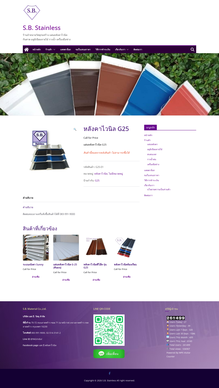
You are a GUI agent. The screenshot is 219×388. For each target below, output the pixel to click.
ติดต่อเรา (138, 49)
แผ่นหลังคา (152, 144)
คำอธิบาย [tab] (28, 197)
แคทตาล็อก (65, 49)
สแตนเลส (151, 154)
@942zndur (36, 339)
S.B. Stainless (42, 27)
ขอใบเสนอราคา (83, 49)
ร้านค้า (48, 49)
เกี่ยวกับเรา (120, 49)
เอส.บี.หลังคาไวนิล (47, 345)
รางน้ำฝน (151, 159)
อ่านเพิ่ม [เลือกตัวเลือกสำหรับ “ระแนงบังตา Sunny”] (35, 276)
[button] (53, 49)
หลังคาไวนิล (101, 173)
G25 (97, 180)
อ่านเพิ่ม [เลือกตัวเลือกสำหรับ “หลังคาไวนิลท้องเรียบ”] (126, 276)
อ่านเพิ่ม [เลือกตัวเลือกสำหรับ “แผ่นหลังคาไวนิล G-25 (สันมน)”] (66, 279)
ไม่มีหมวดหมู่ (116, 173)
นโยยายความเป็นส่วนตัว (158, 189)
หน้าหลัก (37, 49)
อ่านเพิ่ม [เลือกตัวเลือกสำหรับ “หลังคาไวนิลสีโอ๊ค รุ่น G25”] (96, 279)
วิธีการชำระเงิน (103, 49)
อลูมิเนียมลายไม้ (154, 149)
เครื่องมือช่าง (153, 164)
